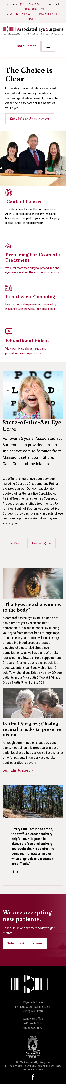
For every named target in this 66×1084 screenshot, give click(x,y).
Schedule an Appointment (29, 118)
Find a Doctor (25, 46)
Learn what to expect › (18, 770)
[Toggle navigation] (48, 46)
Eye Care (14, 543)
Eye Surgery (41, 543)
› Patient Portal (19, 14)
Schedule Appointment (24, 943)
